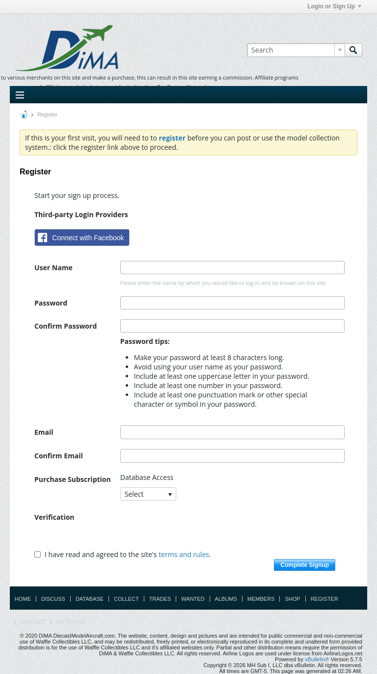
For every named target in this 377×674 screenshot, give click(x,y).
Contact (33, 622)
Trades (160, 599)
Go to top (70, 622)
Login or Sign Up (334, 6)
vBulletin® (317, 659)
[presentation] (194, 529)
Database (90, 599)
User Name (53, 267)
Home (23, 599)
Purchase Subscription (72, 479)
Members (261, 599)
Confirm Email (58, 455)
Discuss (53, 599)
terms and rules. (185, 554)
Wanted (192, 599)
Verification (54, 517)
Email (44, 432)
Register (324, 599)
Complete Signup (304, 565)
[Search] (296, 50)
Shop (292, 599)
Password (50, 303)
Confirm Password (65, 326)
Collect (126, 599)
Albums (226, 599)
